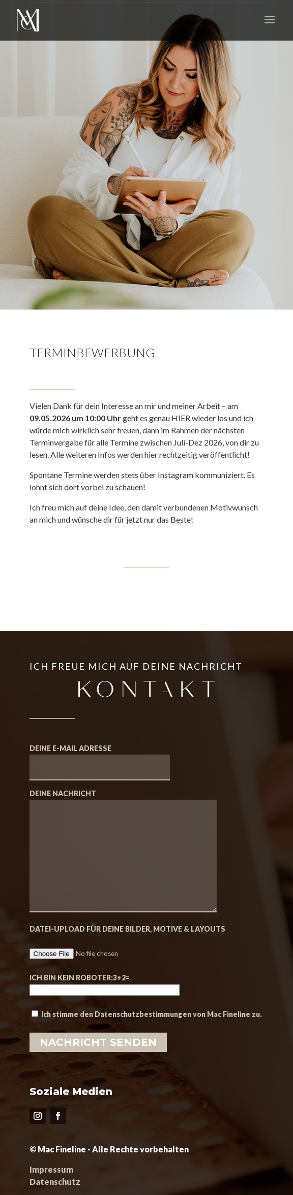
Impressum (51, 1169)
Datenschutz (55, 1181)
